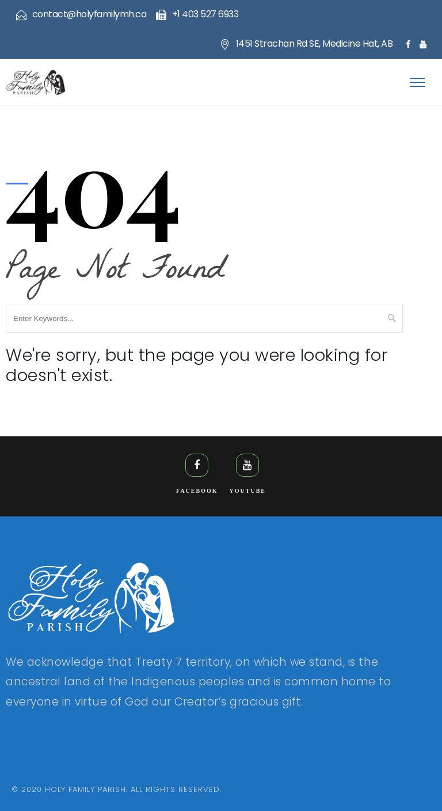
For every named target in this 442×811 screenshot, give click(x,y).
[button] (419, 73)
